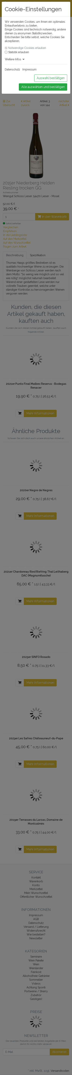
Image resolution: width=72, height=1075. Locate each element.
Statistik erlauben (18, 52)
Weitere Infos (14, 59)
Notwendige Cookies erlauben (27, 47)
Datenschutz (12, 69)
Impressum (29, 69)
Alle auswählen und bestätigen (43, 87)
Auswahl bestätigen (51, 78)
